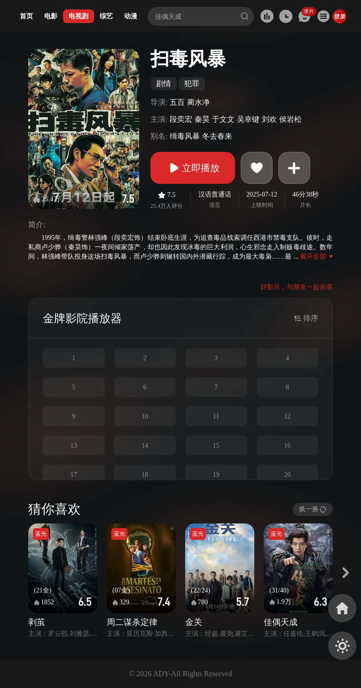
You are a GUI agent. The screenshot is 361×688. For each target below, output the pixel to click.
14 (144, 445)
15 (216, 445)
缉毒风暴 (185, 136)
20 (287, 474)
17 (74, 474)
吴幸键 (248, 119)
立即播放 (193, 168)
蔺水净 (198, 102)
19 (216, 474)
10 (144, 416)
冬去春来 (217, 136)
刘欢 (269, 119)
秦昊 (202, 119)
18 (144, 474)
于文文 (223, 119)
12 (287, 416)
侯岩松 (290, 119)
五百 (177, 102)
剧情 (163, 83)
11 (216, 416)
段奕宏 (181, 119)
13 (74, 445)
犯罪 (191, 83)
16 (287, 445)
